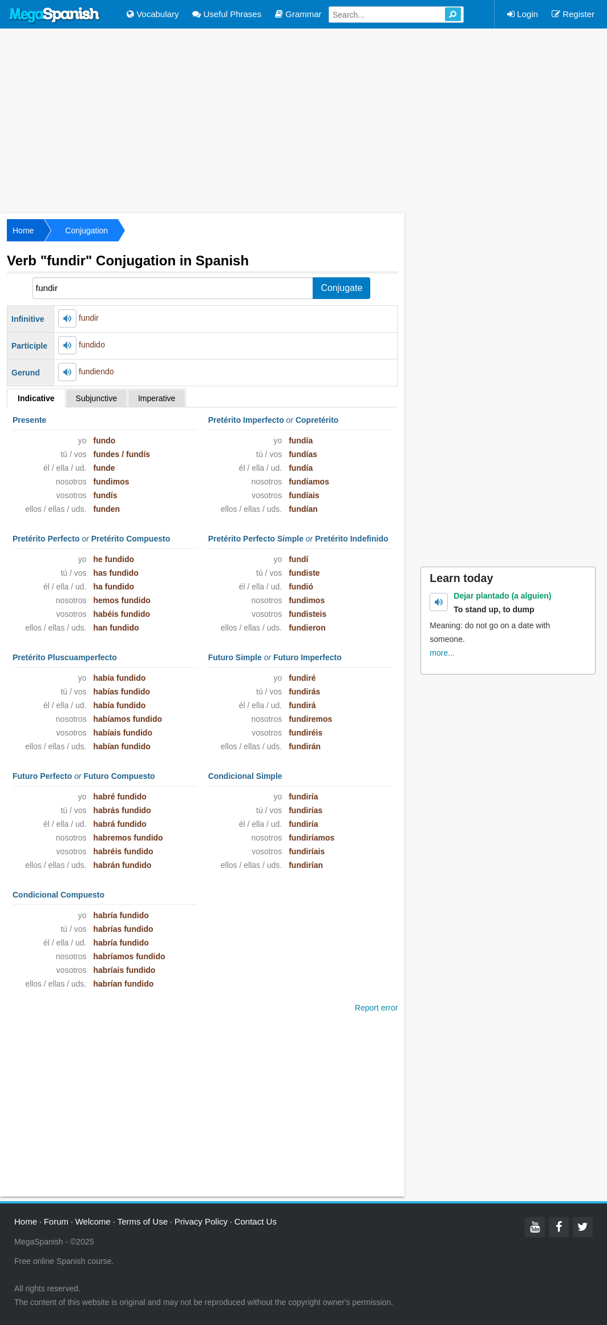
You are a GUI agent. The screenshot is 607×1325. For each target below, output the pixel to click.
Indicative (36, 398)
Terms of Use (143, 1221)
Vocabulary (153, 14)
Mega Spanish (55, 15)
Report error (376, 1007)
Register (573, 14)
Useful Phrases (226, 14)
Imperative (156, 398)
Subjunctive (96, 398)
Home (23, 230)
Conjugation (86, 230)
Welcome (93, 1221)
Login (522, 14)
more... (442, 652)
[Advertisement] (303, 120)
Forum (56, 1221)
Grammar (298, 14)
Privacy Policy (201, 1221)
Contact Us (255, 1221)
